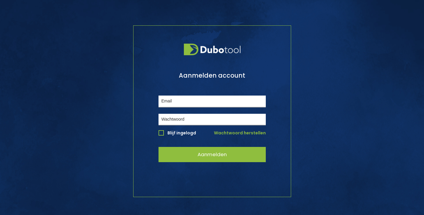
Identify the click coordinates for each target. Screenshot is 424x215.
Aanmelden (212, 154)
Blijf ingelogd (177, 133)
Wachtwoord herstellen (240, 133)
